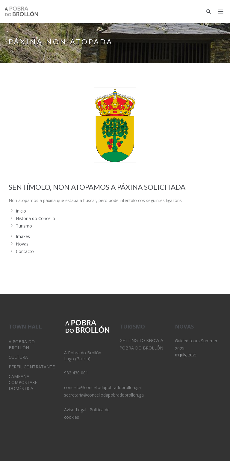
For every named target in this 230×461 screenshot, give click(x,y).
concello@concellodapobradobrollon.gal (103, 387)
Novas (22, 244)
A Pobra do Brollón (22, 344)
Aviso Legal (75, 409)
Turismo (24, 226)
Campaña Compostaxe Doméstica (23, 382)
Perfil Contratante (32, 367)
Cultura (18, 357)
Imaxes (23, 236)
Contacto (25, 251)
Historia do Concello (35, 218)
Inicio (21, 211)
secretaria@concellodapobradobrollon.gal (104, 395)
